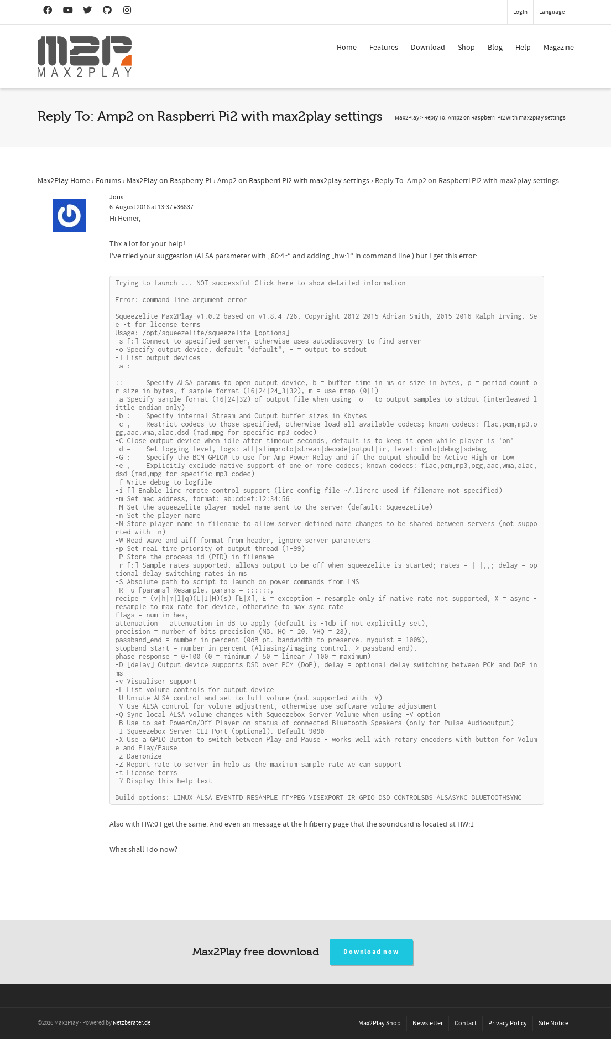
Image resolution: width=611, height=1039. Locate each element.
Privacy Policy (507, 1023)
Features (383, 48)
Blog (495, 48)
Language (552, 12)
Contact (466, 1023)
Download (428, 48)
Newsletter (427, 1023)
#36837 (184, 207)
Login (520, 12)
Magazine (559, 48)
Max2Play (407, 118)
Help (523, 48)
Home (347, 48)
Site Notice (553, 1023)
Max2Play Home (64, 181)
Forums (108, 181)
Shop (466, 48)
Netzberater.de (131, 1023)
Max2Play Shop (379, 1023)
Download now (371, 952)
